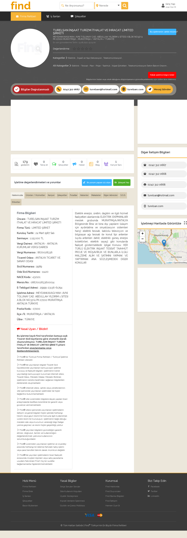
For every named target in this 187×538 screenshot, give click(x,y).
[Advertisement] (72, 132)
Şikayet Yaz (121, 190)
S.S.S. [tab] (123, 203)
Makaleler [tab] (96, 203)
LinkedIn (153, 503)
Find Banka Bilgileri (114, 503)
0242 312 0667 (68, 88)
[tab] (60, 172)
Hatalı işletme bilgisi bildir (162, 74)
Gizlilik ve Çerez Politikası (72, 513)
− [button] (142, 246)
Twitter (152, 498)
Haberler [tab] (84, 203)
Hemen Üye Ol (112, 513)
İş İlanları (53, 16)
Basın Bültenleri (30, 513)
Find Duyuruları (113, 498)
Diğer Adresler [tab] (111, 203)
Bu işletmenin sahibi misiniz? (163, 31)
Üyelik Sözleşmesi (69, 503)
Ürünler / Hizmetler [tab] (35, 203)
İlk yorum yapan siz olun (96, 190)
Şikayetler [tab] (62, 203)
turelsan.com (135, 88)
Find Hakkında (112, 494)
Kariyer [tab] (51, 203)
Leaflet (169, 270)
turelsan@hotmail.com (102, 88)
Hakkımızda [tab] (17, 203)
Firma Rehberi (26, 16)
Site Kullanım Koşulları (71, 498)
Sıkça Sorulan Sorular (70, 494)
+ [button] (142, 241)
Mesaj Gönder (26, 97)
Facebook (154, 494)
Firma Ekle (28, 498)
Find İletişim (111, 508)
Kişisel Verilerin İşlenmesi (72, 508)
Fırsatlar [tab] (73, 203)
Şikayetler (78, 16)
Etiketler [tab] (16, 209)
